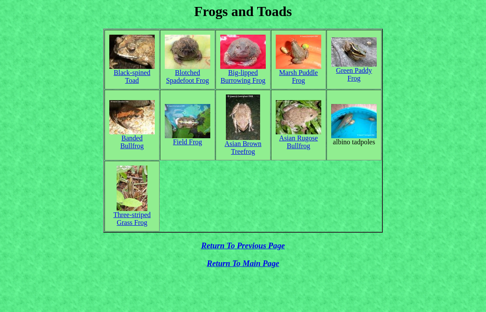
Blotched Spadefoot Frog (187, 76)
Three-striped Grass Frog (131, 218)
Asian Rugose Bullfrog (298, 142)
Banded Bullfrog (132, 142)
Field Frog (187, 142)
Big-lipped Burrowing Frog (243, 76)
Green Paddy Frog (354, 74)
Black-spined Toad (132, 76)
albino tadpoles (354, 142)
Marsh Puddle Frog (298, 76)
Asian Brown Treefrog (243, 147)
